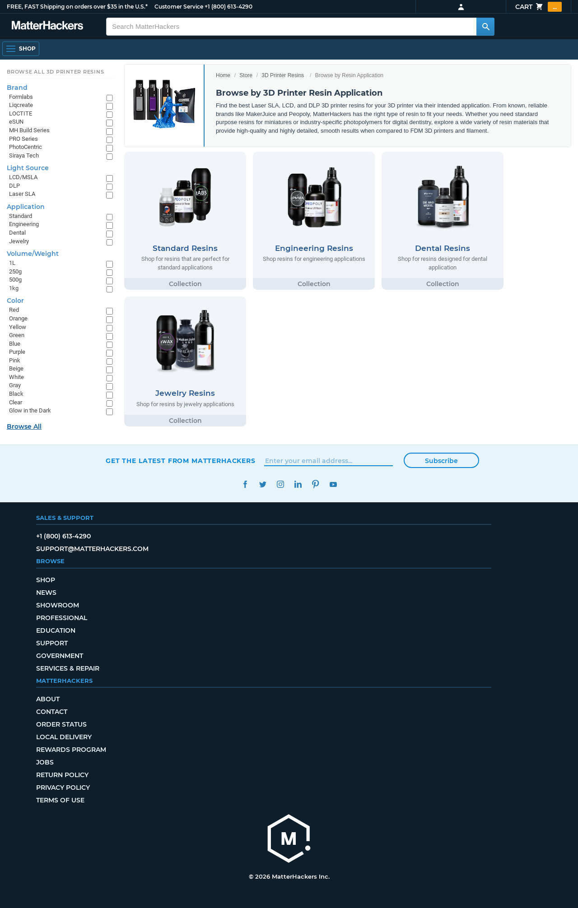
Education (55, 630)
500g (15, 279)
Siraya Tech (24, 155)
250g (15, 271)
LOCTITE (20, 113)
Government (59, 656)
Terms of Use (60, 800)
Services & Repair (67, 668)
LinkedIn (298, 484)
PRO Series (23, 138)
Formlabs (21, 96)
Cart (538, 7)
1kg (14, 288)
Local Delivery (64, 737)
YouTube (333, 484)
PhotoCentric (25, 147)
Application (26, 207)
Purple (17, 351)
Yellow (17, 327)
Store (245, 75)
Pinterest (315, 484)
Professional (61, 618)
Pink (14, 360)
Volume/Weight (33, 254)
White (16, 377)
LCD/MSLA (23, 177)
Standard (20, 216)
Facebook (245, 484)
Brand (17, 87)
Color (15, 300)
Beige (16, 368)
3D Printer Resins (282, 75)
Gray (15, 385)
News (46, 592)
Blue (14, 343)
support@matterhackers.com (92, 549)
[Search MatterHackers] (485, 27)
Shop (45, 580)
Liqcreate (21, 105)
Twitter (262, 484)
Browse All (24, 426)
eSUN (16, 121)
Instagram (280, 484)
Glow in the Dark (30, 410)
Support (52, 643)
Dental (17, 232)
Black (16, 393)
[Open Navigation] (20, 49)
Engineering (24, 224)
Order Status (61, 724)
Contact (51, 712)
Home (223, 75)
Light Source (28, 168)
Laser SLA (22, 193)
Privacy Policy (63, 787)
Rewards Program (71, 750)
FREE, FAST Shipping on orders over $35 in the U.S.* (77, 6)
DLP (14, 185)
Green (16, 335)
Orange (18, 318)
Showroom (57, 605)
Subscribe (441, 461)
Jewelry (19, 241)
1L (12, 262)
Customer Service (178, 6)
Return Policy (62, 775)
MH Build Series (29, 130)
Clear (15, 402)
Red (14, 309)
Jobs (45, 762)
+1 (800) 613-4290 (228, 6)
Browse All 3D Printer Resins (55, 72)
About (48, 699)
